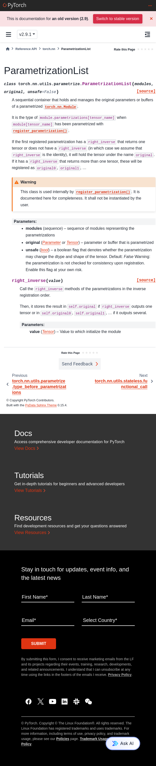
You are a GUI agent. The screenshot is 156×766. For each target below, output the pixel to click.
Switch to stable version (117, 19)
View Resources (30, 532)
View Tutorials (28, 490)
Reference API (26, 49)
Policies (62, 739)
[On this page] (147, 34)
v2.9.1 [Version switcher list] (25, 34)
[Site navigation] (8, 34)
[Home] (7, 48)
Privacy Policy (120, 675)
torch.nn (49, 49)
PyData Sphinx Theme (41, 405)
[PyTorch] (14, 5)
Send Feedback (77, 363)
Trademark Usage (94, 739)
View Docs (24, 448)
